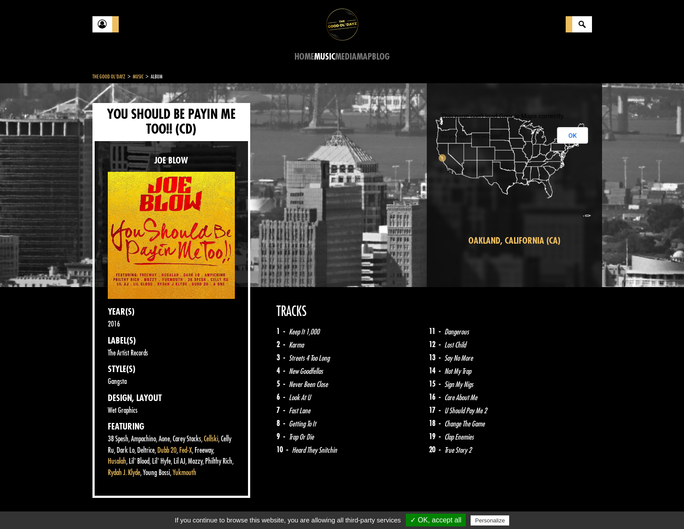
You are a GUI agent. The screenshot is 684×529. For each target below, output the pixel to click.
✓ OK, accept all (435, 520)
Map (364, 56)
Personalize (490, 520)
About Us (202, 507)
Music (324, 56)
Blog (381, 56)
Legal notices (161, 507)
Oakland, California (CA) (514, 240)
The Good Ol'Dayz (108, 76)
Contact (114, 506)
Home (304, 56)
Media (346, 56)
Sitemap (237, 507)
